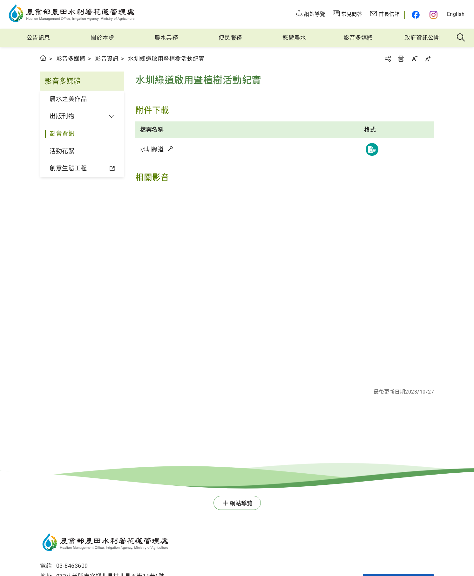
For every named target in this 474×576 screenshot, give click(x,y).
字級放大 (428, 58)
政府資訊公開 (422, 37)
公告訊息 (38, 37)
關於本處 (102, 37)
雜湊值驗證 (171, 148)
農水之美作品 (68, 99)
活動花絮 (62, 151)
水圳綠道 (157, 149)
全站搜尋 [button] (461, 38)
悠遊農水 (294, 37)
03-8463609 (72, 565)
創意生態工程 (68, 168)
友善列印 (401, 58)
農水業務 (166, 37)
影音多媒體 (358, 37)
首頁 (43, 58)
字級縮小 (415, 58)
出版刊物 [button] (62, 116)
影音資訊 (106, 58)
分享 (388, 58)
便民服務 (230, 37)
